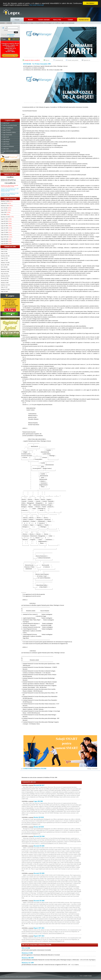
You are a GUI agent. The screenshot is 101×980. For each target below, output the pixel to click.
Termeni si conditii (14, 976)
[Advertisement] (10, 88)
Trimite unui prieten (72, 60)
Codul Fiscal (5, 123)
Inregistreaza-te (11, 34)
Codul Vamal (5, 144)
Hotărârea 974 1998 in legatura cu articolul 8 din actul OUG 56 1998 (8, 180)
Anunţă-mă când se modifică (32, 60)
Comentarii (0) (59, 60)
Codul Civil (5, 137)
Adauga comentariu (92, 768)
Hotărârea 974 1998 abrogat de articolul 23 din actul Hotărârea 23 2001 (9, 186)
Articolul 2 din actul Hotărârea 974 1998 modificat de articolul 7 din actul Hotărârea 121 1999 (9, 194)
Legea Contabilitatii (7, 127)
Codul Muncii (6, 139)
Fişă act (47, 60)
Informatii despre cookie (24, 976)
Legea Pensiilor (6, 130)
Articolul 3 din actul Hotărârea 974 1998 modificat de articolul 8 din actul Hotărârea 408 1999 (9, 190)
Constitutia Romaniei (8, 146)
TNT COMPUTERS (85, 976)
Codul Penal (5, 141)
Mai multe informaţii (36, 5)
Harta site (7, 976)
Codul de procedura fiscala (9, 125)
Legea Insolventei (7, 134)
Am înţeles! (90, 3)
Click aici (11, 35)
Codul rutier (5, 148)
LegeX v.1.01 (75, 976)
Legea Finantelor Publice (9, 132)
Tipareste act (86, 60)
